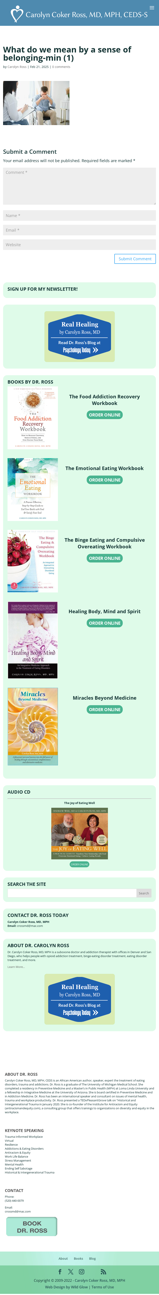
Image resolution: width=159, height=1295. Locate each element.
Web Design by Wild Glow (66, 1288)
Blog (92, 1260)
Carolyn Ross (17, 67)
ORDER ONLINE (105, 416)
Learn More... (16, 968)
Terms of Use (103, 1288)
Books (78, 1260)
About (63, 1260)
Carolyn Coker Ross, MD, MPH (100, 1281)
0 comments (61, 67)
